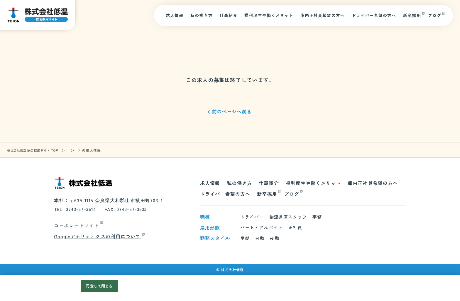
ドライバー (252, 217)
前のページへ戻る (231, 111)
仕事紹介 (229, 15)
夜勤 (274, 238)
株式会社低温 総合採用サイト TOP (34, 150)
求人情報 (175, 15)
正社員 (295, 227)
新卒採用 (412, 15)
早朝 (245, 238)
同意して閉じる (99, 286)
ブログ (434, 15)
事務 (317, 217)
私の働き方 (201, 15)
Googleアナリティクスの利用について (97, 236)
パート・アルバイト (261, 227)
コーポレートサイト (76, 225)
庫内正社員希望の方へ (322, 15)
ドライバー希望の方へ (374, 15)
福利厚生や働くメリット (268, 15)
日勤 (259, 238)
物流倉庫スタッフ (288, 217)
